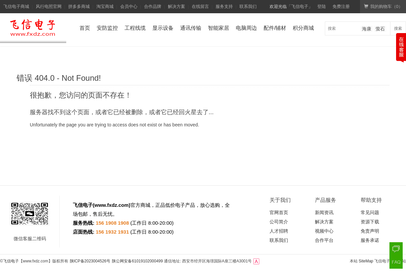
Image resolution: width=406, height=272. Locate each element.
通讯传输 (190, 28)
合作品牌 (152, 6)
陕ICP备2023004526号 (90, 261)
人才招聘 (279, 231)
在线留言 (200, 6)
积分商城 (303, 28)
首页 (84, 28)
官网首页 (279, 212)
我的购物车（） (383, 6)
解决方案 (176, 6)
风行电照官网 (49, 6)
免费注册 (341, 6)
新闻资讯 (324, 212)
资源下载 (370, 221)
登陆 (321, 6)
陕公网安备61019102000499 (137, 261)
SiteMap (366, 261)
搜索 (398, 28)
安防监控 (107, 28)
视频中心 (324, 231)
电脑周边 (246, 28)
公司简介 (279, 221)
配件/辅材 (275, 28)
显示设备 (163, 28)
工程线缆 (135, 28)
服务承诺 (370, 240)
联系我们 (248, 6)
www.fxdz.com (111, 205)
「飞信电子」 (300, 6)
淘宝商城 (105, 6)
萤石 (380, 28)
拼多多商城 (79, 6)
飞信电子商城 (16, 6)
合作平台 (324, 240)
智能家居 (218, 28)
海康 (366, 28)
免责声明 (370, 231)
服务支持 (224, 6)
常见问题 (370, 212)
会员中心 (128, 6)
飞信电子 (11, 261)
